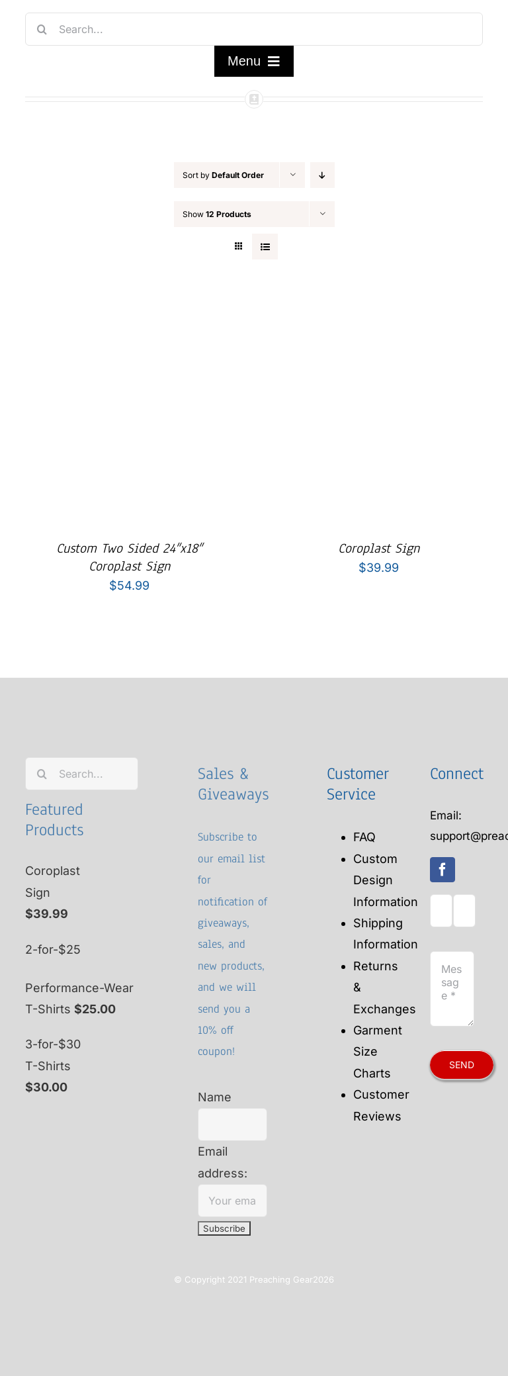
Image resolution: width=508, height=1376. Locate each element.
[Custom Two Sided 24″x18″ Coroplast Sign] (129, 310)
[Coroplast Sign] (379, 310)
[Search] (41, 29)
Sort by (223, 175)
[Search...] (253, 29)
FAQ (364, 837)
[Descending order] (322, 175)
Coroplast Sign (378, 548)
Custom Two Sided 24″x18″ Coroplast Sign (129, 557)
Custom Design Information (385, 880)
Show (217, 214)
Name (215, 1097)
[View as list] (265, 246)
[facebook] (442, 869)
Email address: (232, 1175)
